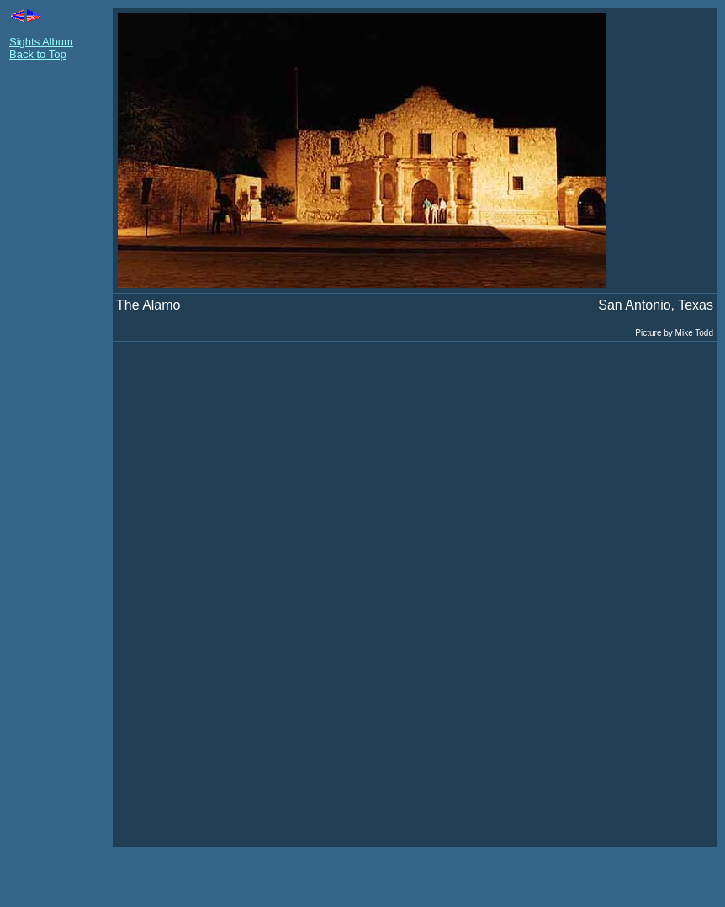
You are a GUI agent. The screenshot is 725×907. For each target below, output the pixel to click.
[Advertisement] (59, 326)
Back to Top (37, 54)
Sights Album (41, 41)
